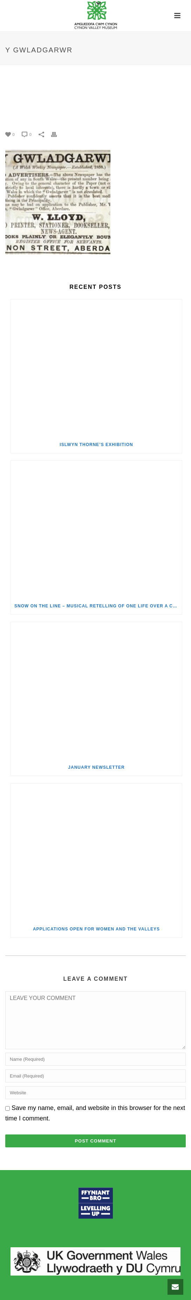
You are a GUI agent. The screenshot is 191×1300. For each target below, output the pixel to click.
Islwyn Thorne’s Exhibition (96, 444)
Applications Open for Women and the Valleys (96, 929)
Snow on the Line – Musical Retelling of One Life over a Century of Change (98, 606)
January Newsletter (96, 767)
